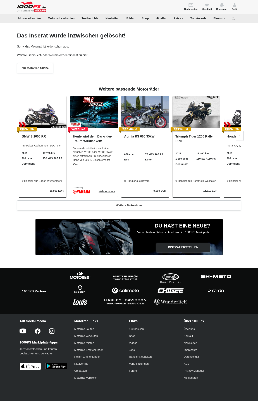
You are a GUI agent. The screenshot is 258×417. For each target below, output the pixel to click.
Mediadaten (191, 377)
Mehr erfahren (107, 191)
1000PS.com (137, 328)
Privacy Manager (194, 370)
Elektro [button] (218, 18)
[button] (235, 6)
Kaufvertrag (81, 363)
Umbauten (80, 370)
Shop (145, 18)
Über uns (189, 328)
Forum (133, 370)
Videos (133, 342)
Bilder (130, 18)
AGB (187, 363)
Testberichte (90, 18)
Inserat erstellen (183, 247)
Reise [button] (177, 18)
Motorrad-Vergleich (85, 377)
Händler (161, 18)
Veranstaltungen (139, 363)
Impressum (190, 349)
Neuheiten (112, 18)
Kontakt (188, 335)
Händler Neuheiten (140, 356)
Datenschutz (191, 356)
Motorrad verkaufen (61, 18)
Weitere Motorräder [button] (129, 205)
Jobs (132, 349)
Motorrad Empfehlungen (89, 349)
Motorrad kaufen (29, 18)
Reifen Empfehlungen (87, 356)
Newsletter (190, 342)
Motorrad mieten (84, 342)
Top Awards (198, 18)
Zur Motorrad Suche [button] (35, 68)
